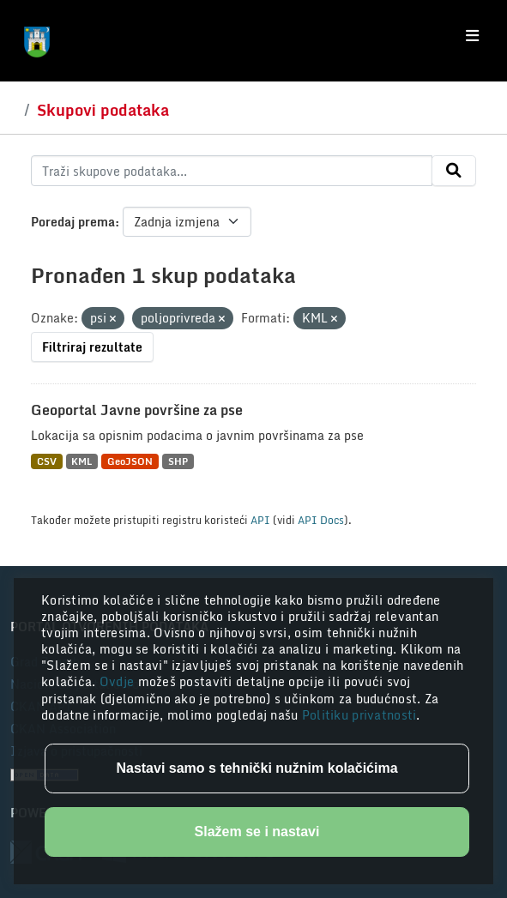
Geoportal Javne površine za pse (137, 410)
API (260, 519)
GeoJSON (130, 461)
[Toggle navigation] (472, 36)
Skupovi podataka (103, 110)
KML (81, 461)
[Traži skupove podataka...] (231, 170)
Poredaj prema (73, 222)
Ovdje (119, 681)
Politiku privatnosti (359, 715)
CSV (47, 461)
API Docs (321, 519)
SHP (178, 461)
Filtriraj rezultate (92, 347)
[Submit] (454, 170)
